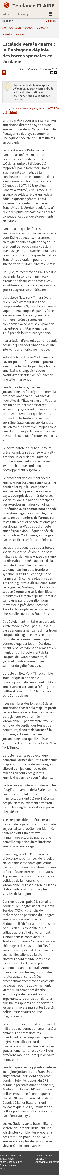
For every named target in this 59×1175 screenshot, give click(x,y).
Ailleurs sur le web (15, 14)
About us (51, 21)
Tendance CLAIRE (33, 5)
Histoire (20, 34)
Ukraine (29, 27)
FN (4, 72)
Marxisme (42, 27)
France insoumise (11, 27)
